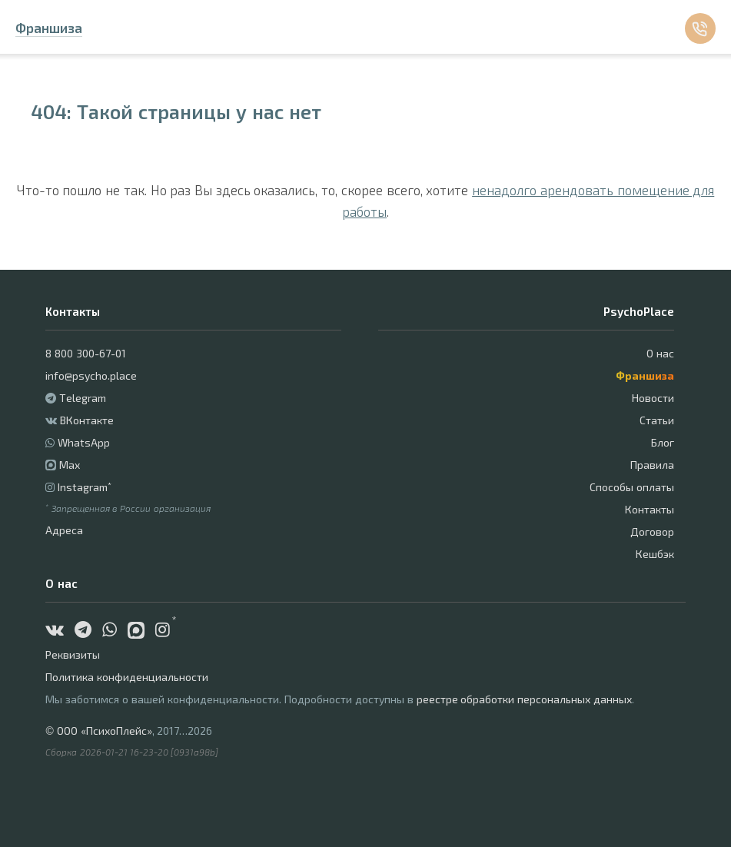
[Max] (141, 631)
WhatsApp (84, 442)
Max (69, 464)
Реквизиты (72, 654)
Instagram (84, 486)
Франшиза (48, 27)
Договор (652, 531)
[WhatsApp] (113, 631)
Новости (653, 397)
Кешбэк (655, 553)
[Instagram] (166, 631)
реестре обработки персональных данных (525, 699)
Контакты (649, 509)
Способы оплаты (632, 486)
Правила (652, 464)
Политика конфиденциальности (126, 676)
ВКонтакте (87, 420)
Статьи (657, 420)
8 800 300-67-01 (85, 353)
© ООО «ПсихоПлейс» (98, 730)
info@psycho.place (91, 375)
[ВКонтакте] (58, 631)
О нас (660, 353)
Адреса (64, 529)
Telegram (82, 397)
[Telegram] (87, 631)
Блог (662, 442)
